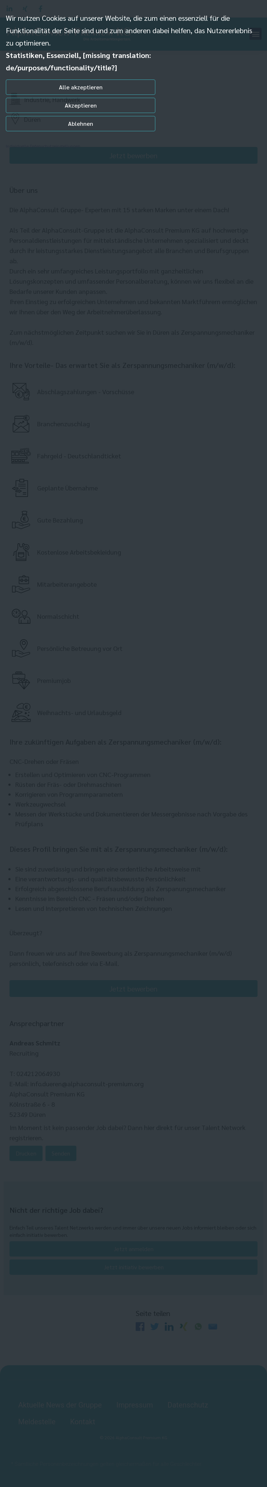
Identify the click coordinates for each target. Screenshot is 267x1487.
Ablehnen (80, 123)
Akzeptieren (81, 105)
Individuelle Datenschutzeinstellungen (43, 146)
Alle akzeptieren (81, 87)
